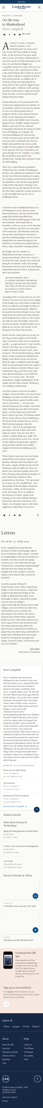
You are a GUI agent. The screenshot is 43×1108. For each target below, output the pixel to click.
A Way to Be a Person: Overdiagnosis (21, 846)
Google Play (20, 971)
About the (7, 1045)
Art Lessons (9, 783)
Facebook (35, 1026)
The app (28, 1048)
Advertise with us (8, 1056)
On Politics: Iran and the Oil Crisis (20, 906)
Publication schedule (10, 1052)
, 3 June (23, 554)
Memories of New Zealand (16, 796)
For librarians (28, 1052)
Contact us (28, 1045)
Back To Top (37, 1078)
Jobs (4, 1063)
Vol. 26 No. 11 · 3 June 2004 (12, 16)
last (13, 698)
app (26, 963)
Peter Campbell (12, 29)
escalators (7, 755)
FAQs (26, 1059)
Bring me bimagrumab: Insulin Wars (21, 831)
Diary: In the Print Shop (14, 770)
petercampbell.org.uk (12, 715)
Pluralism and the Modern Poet (18, 940)
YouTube (26, 1026)
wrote (21, 729)
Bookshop (6, 1059)
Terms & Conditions (9, 1097)
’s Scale (8, 861)
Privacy (5, 1101)
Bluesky (6, 1026)
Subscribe (21, 2)
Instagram (16, 1026)
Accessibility (28, 1056)
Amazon (28, 974)
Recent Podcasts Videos (18, 875)
